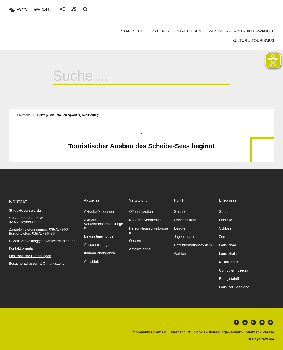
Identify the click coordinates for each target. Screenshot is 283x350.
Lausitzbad (227, 245)
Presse (268, 332)
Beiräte (179, 228)
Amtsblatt (91, 261)
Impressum (140, 332)
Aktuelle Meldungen (99, 211)
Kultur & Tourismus (253, 40)
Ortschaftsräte (185, 220)
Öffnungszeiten (141, 211)
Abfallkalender (140, 249)
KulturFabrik (228, 262)
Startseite (132, 31)
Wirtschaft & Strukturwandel (241, 31)
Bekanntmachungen (99, 236)
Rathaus (160, 31)
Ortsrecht (136, 241)
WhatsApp (270, 322)
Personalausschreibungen (148, 230)
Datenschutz (180, 332)
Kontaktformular (21, 248)
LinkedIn (253, 322)
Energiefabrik (229, 279)
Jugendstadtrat (185, 237)
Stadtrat (180, 211)
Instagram (245, 322)
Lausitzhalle (228, 253)
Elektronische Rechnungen (30, 256)
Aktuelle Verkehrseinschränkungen (103, 224)
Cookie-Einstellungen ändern (218, 332)
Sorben (224, 211)
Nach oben (141, 135)
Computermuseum (233, 270)
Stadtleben (189, 31)
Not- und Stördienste (145, 220)
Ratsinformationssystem (193, 245)
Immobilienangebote (100, 253)
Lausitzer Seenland (234, 287)
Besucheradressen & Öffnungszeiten (37, 263)
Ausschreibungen (97, 245)
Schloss (225, 228)
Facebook (236, 322)
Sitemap (252, 332)
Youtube (262, 322)
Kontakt (160, 332)
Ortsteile (225, 220)
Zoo (222, 237)
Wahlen (180, 253)
